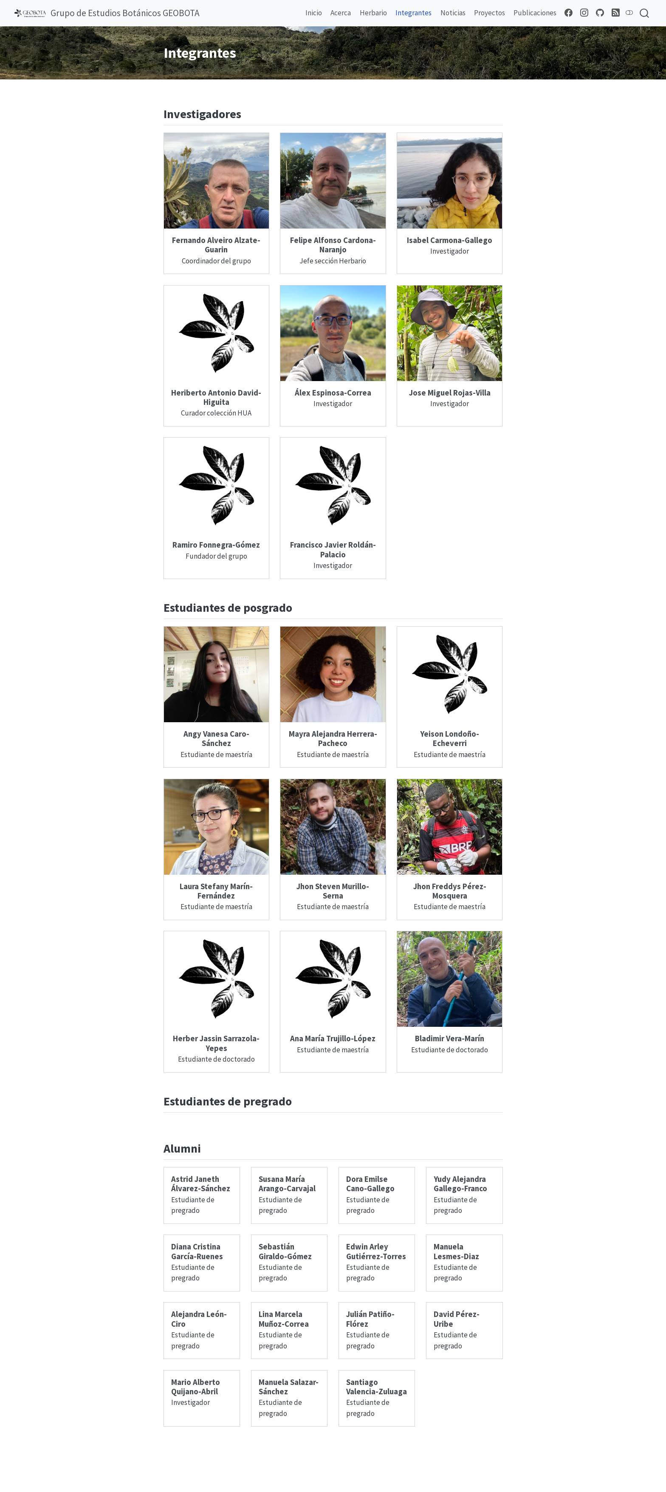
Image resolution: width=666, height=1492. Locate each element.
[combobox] (644, 13)
